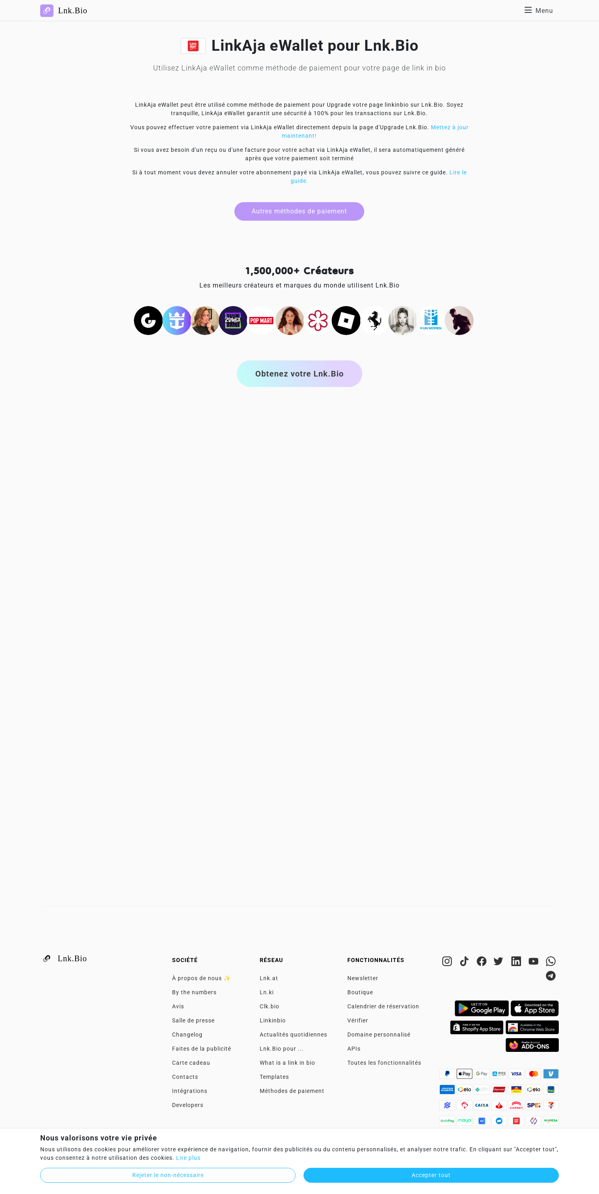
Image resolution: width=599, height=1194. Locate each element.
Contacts (185, 1077)
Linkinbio (273, 1020)
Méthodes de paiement (292, 1091)
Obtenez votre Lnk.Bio (299, 374)
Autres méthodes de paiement (299, 211)
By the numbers (194, 992)
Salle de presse (193, 1020)
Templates (274, 1077)
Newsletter (362, 978)
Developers (187, 1105)
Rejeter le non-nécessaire (168, 1175)
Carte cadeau (191, 1062)
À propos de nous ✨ (201, 978)
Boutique (360, 992)
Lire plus (188, 1158)
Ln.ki (267, 992)
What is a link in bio (287, 1062)
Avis (178, 1006)
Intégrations (189, 1091)
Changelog (187, 1034)
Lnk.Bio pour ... (282, 1048)
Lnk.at (269, 978)
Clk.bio (269, 1006)
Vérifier (357, 1020)
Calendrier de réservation (383, 1006)
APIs (354, 1048)
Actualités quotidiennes (293, 1034)
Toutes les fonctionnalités (384, 1062)
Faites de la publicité (201, 1048)
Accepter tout (431, 1175)
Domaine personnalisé (378, 1034)
